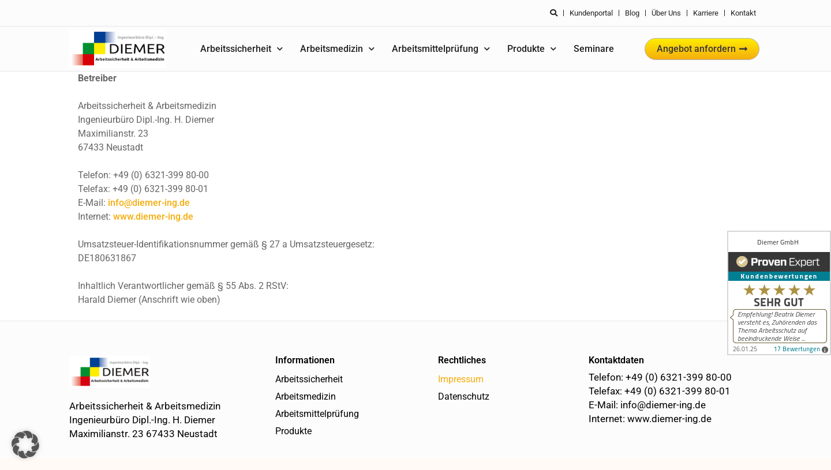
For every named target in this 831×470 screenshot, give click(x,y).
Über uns (666, 13)
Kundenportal (591, 13)
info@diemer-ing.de (149, 202)
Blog (632, 13)
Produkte (531, 49)
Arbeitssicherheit (241, 49)
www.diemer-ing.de (153, 216)
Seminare (594, 48)
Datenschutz (463, 396)
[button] (25, 444)
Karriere (705, 13)
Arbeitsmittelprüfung (441, 49)
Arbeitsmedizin (337, 49)
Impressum (461, 379)
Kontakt (743, 13)
